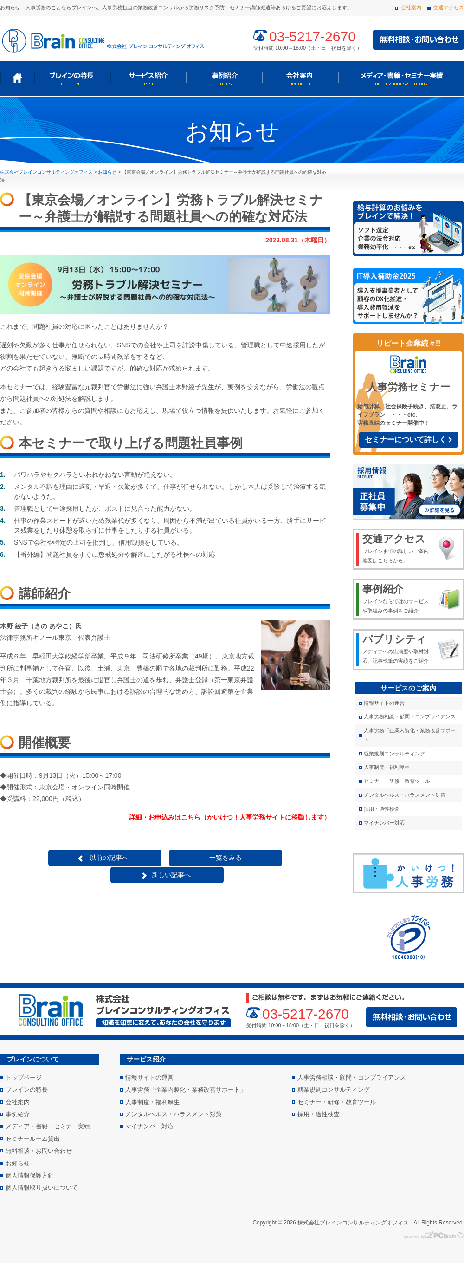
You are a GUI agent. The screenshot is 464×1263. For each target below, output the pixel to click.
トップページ (17, 78)
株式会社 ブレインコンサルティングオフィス (102, 40)
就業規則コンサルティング (394, 753)
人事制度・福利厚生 (387, 767)
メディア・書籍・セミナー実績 (400, 78)
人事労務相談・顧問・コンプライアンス (410, 716)
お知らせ (18, 1163)
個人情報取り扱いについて (42, 1187)
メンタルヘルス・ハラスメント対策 (404, 795)
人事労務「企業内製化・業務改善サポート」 (410, 735)
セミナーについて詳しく (405, 439)
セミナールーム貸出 (33, 1138)
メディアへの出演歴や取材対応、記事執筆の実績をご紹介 (397, 648)
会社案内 (411, 7)
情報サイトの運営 (384, 703)
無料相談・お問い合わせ (39, 1150)
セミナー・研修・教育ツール (397, 781)
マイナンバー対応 (384, 823)
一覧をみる (167, 857)
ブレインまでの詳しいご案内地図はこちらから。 (397, 548)
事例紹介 (224, 78)
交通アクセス (448, 7)
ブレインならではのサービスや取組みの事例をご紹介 (397, 598)
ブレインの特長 (71, 78)
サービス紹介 (148, 78)
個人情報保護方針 (30, 1175)
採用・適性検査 (382, 809)
